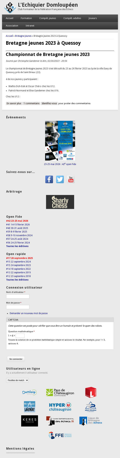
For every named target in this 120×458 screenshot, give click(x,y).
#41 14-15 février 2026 (18, 224)
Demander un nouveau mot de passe (29, 313)
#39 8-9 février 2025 (16, 231)
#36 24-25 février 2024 (18, 242)
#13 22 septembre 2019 (18, 272)
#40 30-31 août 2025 (17, 228)
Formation (26, 18)
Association (12, 25)
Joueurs (93, 18)
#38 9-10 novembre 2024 (19, 235)
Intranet (30, 25)
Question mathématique (21, 331)
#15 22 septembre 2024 (18, 261)
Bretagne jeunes (23, 36)
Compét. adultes (72, 18)
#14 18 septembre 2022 (18, 269)
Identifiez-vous (49, 103)
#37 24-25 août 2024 (17, 239)
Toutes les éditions (17, 246)
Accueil (9, 18)
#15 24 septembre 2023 (18, 265)
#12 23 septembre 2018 (18, 276)
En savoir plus (15, 103)
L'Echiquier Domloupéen (48, 5)
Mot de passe (13, 303)
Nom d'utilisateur (15, 292)
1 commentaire (31, 103)
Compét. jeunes (47, 18)
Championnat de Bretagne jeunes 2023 (48, 54)
